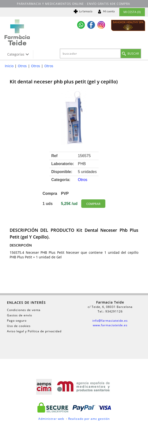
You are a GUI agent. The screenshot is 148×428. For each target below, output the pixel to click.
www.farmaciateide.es (110, 325)
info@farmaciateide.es (110, 321)
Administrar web (51, 419)
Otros (22, 66)
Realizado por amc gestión (89, 419)
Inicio (9, 66)
